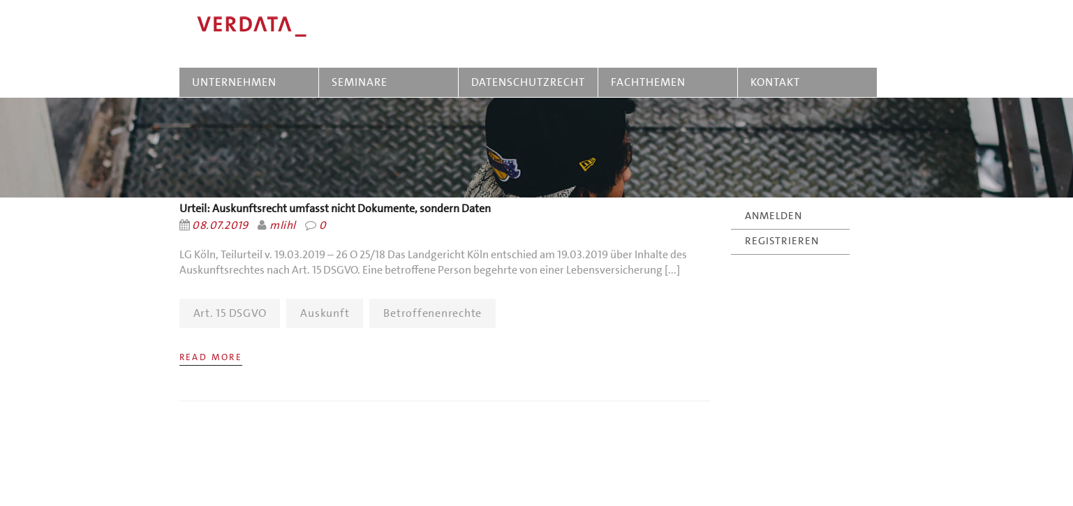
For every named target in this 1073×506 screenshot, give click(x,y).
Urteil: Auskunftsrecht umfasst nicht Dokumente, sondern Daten (335, 208)
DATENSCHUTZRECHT (528, 82)
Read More (211, 357)
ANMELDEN (773, 216)
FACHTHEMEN (648, 82)
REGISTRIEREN (782, 241)
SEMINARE (362, 82)
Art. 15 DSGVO (230, 313)
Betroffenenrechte (432, 313)
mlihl (282, 225)
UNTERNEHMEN (234, 82)
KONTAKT (775, 82)
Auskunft (324, 313)
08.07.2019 (220, 225)
